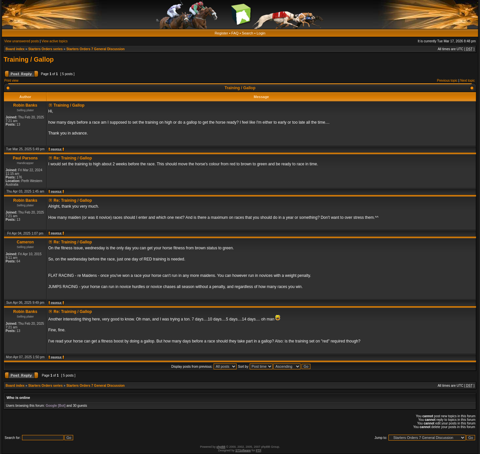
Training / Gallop (29, 59)
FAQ (235, 33)
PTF (258, 450)
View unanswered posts (21, 41)
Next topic (467, 80)
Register (221, 33)
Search (247, 33)
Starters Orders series (45, 49)
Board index (15, 49)
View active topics (55, 41)
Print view (11, 80)
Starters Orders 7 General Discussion (95, 49)
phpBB (221, 446)
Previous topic (447, 80)
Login (261, 33)
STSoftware (243, 450)
